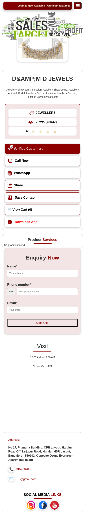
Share (15, 185)
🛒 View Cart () (20, 209)
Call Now (18, 160)
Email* (12, 303)
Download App (22, 222)
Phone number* (19, 284)
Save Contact (21, 197)
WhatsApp (19, 173)
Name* (12, 266)
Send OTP (42, 322)
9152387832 (24, 469)
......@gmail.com (25, 479)
